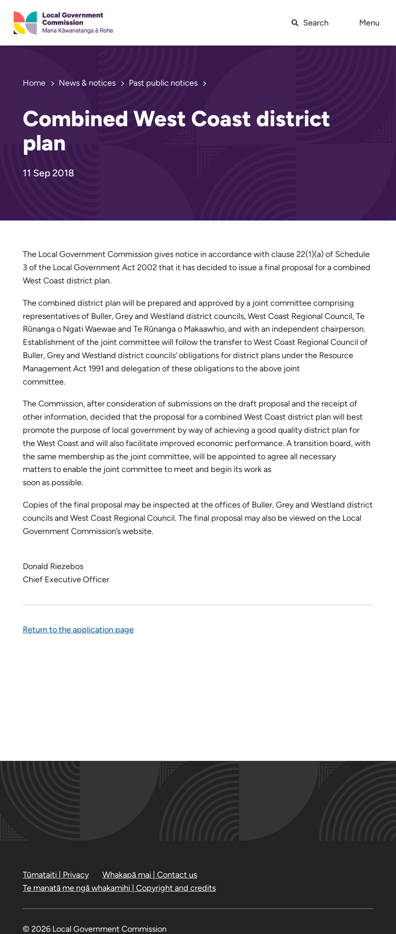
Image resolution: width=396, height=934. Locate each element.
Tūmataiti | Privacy (56, 875)
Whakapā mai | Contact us (149, 875)
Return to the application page (78, 630)
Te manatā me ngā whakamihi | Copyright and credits (119, 888)
